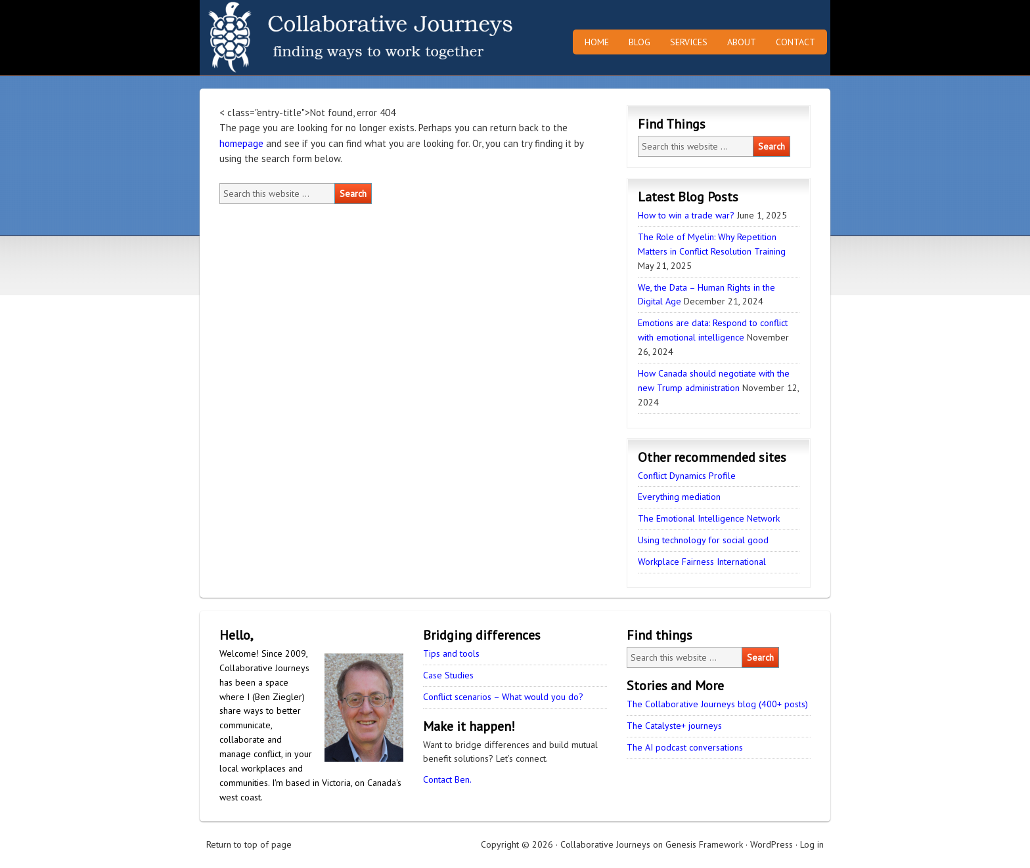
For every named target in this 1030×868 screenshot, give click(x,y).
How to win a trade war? (686, 215)
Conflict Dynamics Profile (687, 476)
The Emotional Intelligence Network (709, 518)
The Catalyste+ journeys (674, 726)
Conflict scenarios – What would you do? (503, 697)
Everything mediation (679, 497)
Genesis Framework (704, 844)
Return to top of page (249, 844)
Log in (812, 844)
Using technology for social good (703, 540)
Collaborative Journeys (315, 37)
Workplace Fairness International (702, 562)
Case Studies (448, 675)
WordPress (771, 844)
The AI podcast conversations (685, 747)
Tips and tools (451, 653)
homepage (241, 143)
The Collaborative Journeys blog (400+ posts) (717, 704)
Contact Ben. (447, 779)
